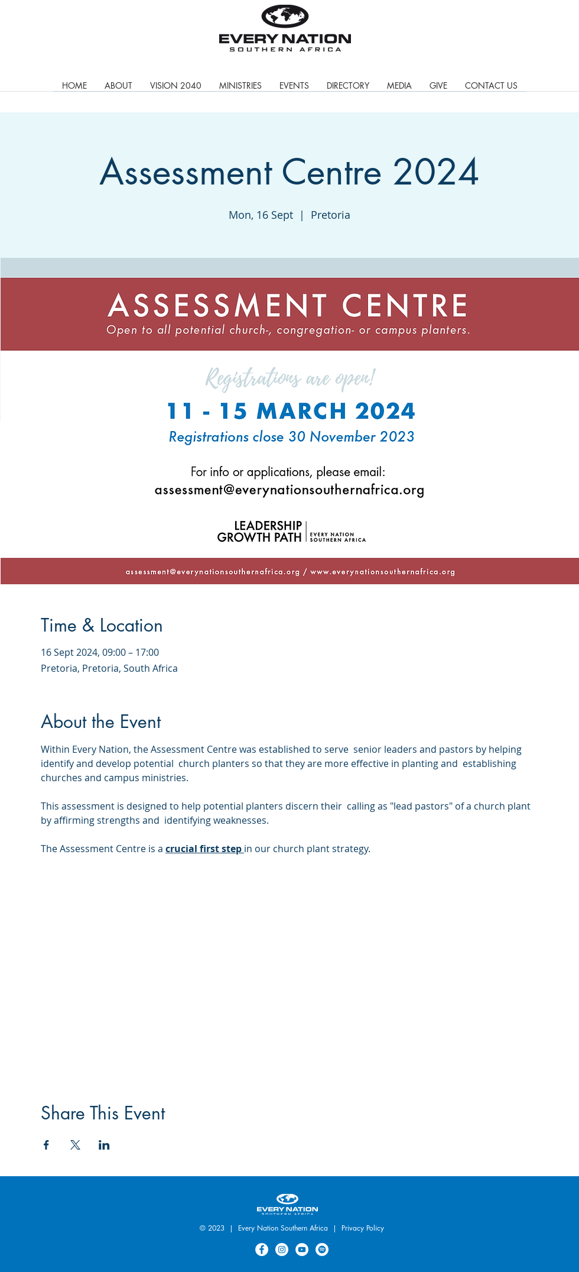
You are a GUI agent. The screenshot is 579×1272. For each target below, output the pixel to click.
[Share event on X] (75, 1145)
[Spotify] (321, 1249)
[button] (240, 89)
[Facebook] (261, 1249)
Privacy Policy (362, 1228)
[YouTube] (301, 1249)
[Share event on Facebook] (46, 1145)
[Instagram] (281, 1249)
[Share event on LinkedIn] (104, 1145)
